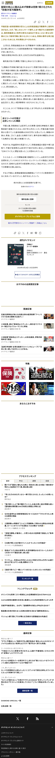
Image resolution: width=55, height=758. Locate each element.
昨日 (21, 481)
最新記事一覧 (27, 691)
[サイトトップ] (8, 2)
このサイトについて (7, 733)
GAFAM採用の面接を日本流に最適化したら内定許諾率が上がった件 (27, 600)
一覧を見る (27, 623)
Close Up (13, 16)
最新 (8, 481)
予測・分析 (4, 16)
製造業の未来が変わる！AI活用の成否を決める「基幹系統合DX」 (25, 611)
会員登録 (49, 3)
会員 (47, 481)
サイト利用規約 (6, 744)
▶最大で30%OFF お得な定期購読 (27, 275)
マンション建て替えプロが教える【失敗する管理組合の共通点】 (24, 616)
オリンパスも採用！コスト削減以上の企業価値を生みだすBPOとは (26, 595)
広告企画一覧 (6, 706)
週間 (34, 481)
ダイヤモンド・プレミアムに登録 (27, 216)
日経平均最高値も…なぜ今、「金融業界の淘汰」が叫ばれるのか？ (25, 605)
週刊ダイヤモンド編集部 (9, 13)
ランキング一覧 (27, 579)
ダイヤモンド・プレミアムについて (11, 737)
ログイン (40, 3)
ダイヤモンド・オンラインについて (12, 727)
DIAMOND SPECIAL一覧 (11, 701)
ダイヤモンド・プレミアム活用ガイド (12, 741)
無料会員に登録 (28, 199)
